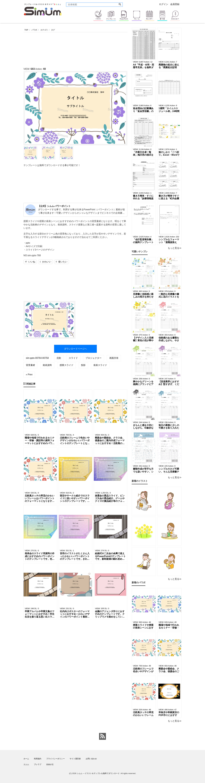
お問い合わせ (91, 759)
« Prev (29, 374)
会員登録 (174, 4)
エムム (26, 764)
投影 (83, 365)
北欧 (59, 358)
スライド (73, 358)
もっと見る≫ (175, 248)
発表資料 (47, 365)
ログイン (163, 4)
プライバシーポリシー (55, 759)
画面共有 (113, 358)
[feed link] (102, 736)
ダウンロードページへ (75, 348)
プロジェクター (94, 358)
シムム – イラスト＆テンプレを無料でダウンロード (98, 773)
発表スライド (100, 365)
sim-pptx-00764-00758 (37, 358)
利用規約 (37, 759)
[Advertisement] (75, 49)
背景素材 (30, 365)
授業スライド (66, 365)
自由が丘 (50, 764)
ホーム (26, 759)
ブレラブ (37, 764)
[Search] (120, 4)
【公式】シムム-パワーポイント (54, 206)
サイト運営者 (75, 759)
